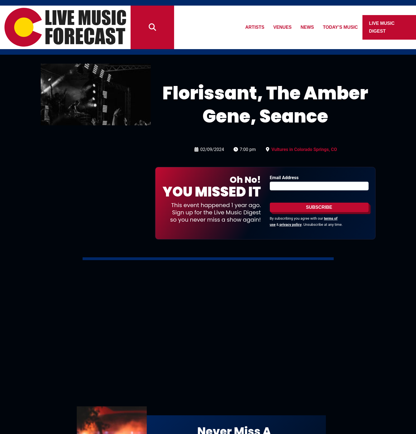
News (307, 27)
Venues (282, 27)
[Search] (152, 27)
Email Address (284, 177)
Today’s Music (340, 27)
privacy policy (291, 224)
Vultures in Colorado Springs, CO (304, 149)
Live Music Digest (382, 27)
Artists (254, 27)
